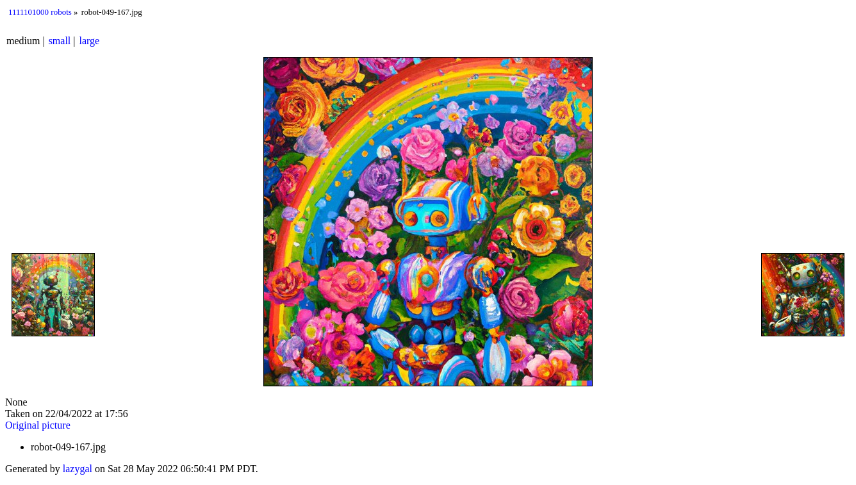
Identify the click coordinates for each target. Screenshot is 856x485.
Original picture (37, 425)
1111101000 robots (40, 12)
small (60, 40)
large (89, 40)
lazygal (77, 468)
